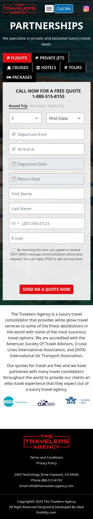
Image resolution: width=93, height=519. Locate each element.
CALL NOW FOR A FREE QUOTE (48, 93)
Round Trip (18, 105)
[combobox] (15, 223)
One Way (37, 105)
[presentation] (46, 271)
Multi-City (55, 105)
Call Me (63, 8)
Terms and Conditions (46, 457)
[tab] (17, 58)
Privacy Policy (46, 463)
